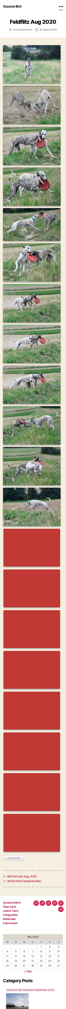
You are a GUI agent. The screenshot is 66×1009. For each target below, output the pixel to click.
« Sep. (28, 971)
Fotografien (10, 914)
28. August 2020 (48, 29)
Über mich (9, 906)
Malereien (9, 919)
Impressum (10, 923)
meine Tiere (10, 910)
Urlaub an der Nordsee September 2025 (30, 989)
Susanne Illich (12, 6)
